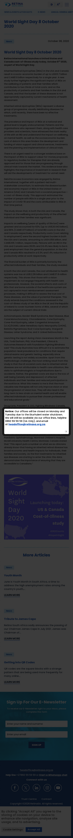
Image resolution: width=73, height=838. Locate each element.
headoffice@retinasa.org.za (27, 424)
